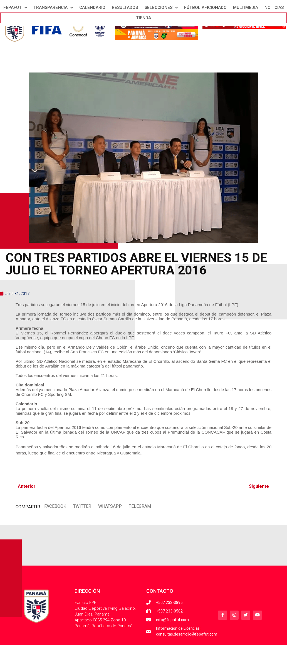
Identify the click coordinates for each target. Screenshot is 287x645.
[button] (55, 506)
